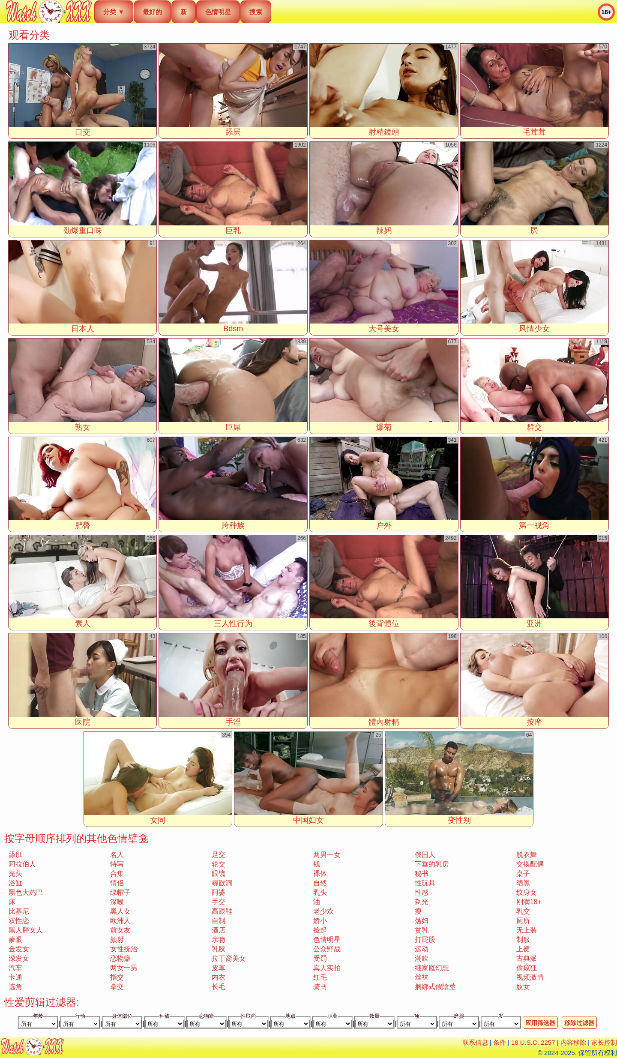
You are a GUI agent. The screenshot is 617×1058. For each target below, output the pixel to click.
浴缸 (15, 883)
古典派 (526, 958)
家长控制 (604, 1042)
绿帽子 (120, 892)
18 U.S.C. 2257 (533, 1042)
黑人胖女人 (26, 930)
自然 (320, 883)
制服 (523, 939)
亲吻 (218, 939)
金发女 (19, 949)
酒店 (218, 930)
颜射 (117, 939)
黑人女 (120, 911)
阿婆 (218, 892)
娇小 (320, 920)
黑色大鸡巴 (26, 892)
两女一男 (124, 967)
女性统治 (124, 949)
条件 (499, 1042)
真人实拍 (327, 967)
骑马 (320, 986)
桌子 (523, 873)
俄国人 (425, 854)
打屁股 (425, 939)
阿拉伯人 (22, 864)
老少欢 (323, 911)
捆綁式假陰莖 (435, 986)
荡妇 (421, 920)
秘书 (421, 873)
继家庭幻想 (432, 967)
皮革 (218, 967)
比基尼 (19, 911)
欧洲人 (120, 920)
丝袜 (421, 977)
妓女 (523, 986)
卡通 (15, 977)
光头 (15, 873)
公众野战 (327, 949)
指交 (117, 977)
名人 (117, 854)
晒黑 (523, 883)
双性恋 (19, 920)
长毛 (218, 986)
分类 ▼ (113, 11)
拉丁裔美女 (229, 958)
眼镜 (218, 873)
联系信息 (475, 1042)
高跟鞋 (222, 911)
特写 (117, 864)
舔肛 (15, 854)
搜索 (255, 11)
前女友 (120, 930)
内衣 (218, 977)
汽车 (15, 967)
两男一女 (327, 854)
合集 (117, 873)
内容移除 (573, 1042)
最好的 (152, 11)
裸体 (320, 873)
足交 (218, 854)
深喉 (117, 901)
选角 (15, 986)
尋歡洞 (222, 883)
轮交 (218, 864)
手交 (218, 901)
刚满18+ (529, 901)
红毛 (320, 977)
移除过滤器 (579, 1022)
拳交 (117, 986)
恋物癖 (120, 958)
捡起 (320, 930)
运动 (421, 949)
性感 (421, 892)
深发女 (19, 958)
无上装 (526, 930)
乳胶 (218, 949)
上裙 (523, 949)
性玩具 (425, 883)
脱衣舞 (526, 854)
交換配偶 (530, 864)
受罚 (320, 958)
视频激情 (530, 977)
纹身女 (526, 892)
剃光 (421, 901)
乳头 (320, 892)
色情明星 (218, 11)
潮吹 (421, 958)
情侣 (117, 883)
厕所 (523, 920)
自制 (218, 920)
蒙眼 (15, 939)
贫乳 (421, 930)
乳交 (523, 911)
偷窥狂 (526, 967)
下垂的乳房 (432, 864)
